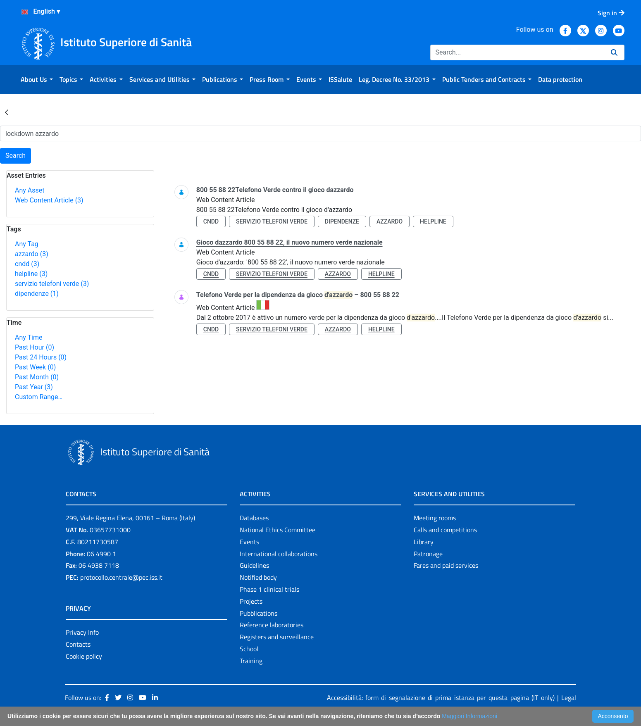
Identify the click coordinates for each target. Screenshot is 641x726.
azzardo (31, 254)
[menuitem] (36, 79)
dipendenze (37, 294)
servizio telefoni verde (52, 284)
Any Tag (26, 244)
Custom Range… (38, 397)
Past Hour (34, 347)
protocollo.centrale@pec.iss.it (121, 577)
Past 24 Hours (41, 357)
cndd (27, 264)
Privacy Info (82, 632)
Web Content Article (49, 200)
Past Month (37, 377)
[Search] (517, 52)
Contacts (78, 644)
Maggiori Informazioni (469, 716)
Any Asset (29, 190)
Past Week (35, 367)
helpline (31, 274)
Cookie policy (84, 656)
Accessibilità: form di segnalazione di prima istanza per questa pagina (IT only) (441, 697)
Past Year (34, 387)
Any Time (28, 337)
